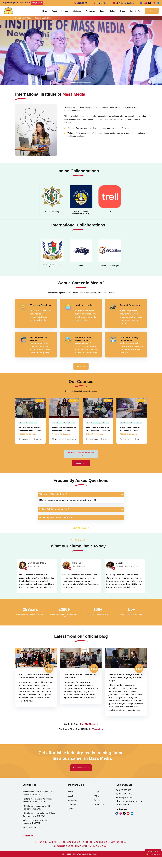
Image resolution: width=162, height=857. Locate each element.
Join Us (81, 366)
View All (97, 729)
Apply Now (37, 3)
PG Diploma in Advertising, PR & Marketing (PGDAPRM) (36, 807)
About (54, 11)
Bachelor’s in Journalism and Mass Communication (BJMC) (38, 793)
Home (44, 11)
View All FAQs (81, 528)
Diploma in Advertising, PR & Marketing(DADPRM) (34, 821)
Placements (90, 11)
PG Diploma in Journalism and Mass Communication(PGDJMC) (38, 814)
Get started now (81, 768)
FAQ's (96, 796)
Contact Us (99, 804)
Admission (77, 11)
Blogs (122, 11)
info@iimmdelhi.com (128, 797)
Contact (133, 11)
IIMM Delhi (88, 854)
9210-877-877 (80, 3)
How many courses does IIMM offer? (56, 517)
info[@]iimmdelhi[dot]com (123, 3)
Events (102, 11)
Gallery (113, 11)
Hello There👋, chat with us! (153, 852)
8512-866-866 (100, 3)
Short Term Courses (31, 827)
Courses (64, 11)
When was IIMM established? (53, 494)
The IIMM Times (89, 724)
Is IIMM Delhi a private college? (54, 509)
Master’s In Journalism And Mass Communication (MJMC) (37, 800)
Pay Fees (152, 11)
